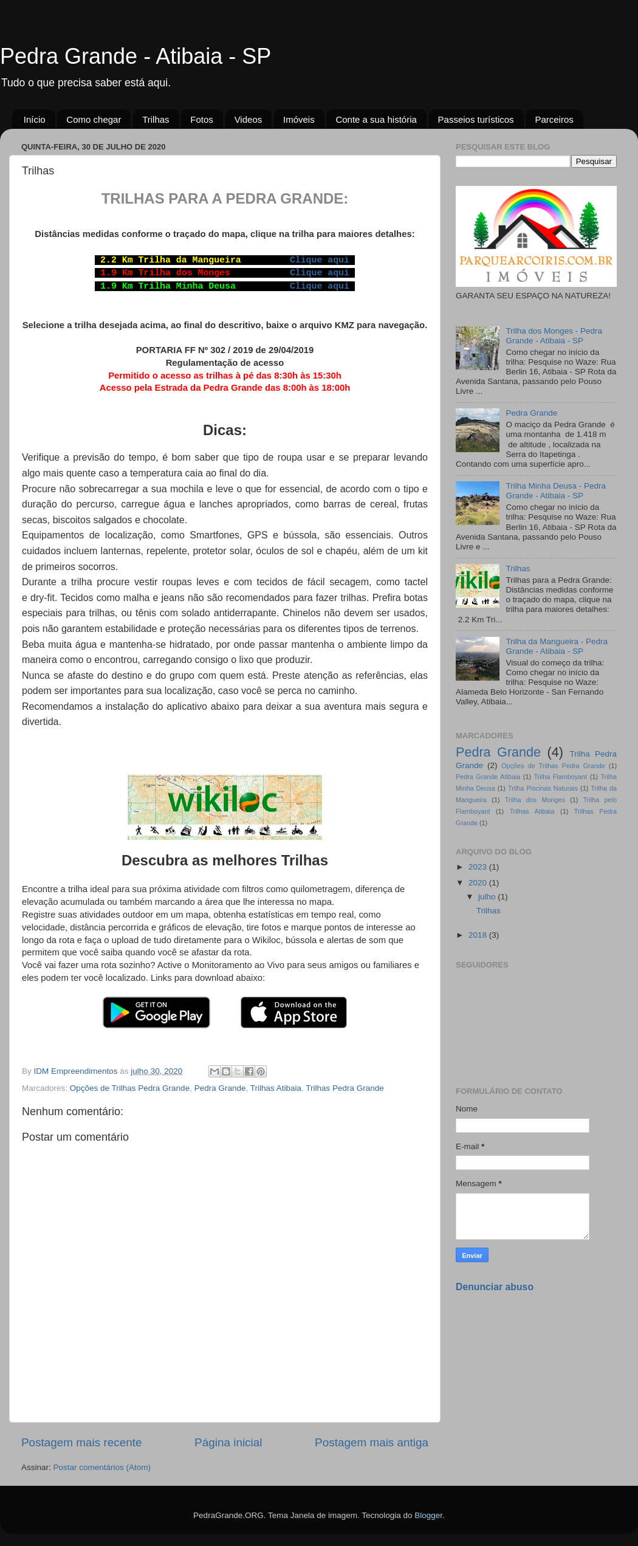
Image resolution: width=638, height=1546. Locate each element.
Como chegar (93, 119)
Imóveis (299, 119)
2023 (478, 866)
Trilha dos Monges (535, 799)
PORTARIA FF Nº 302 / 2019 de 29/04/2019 (225, 350)
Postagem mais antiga (371, 1442)
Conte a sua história (375, 119)
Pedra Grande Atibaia (488, 776)
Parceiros (554, 119)
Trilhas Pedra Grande (345, 1088)
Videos (248, 119)
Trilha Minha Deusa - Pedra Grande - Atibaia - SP (556, 490)
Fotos (201, 119)
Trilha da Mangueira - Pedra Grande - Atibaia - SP (557, 646)
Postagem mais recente (81, 1442)
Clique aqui (319, 260)
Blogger (428, 1515)
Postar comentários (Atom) (102, 1467)
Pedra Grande (220, 1088)
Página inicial (228, 1442)
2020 (478, 882)
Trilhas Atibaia (275, 1088)
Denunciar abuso (494, 1287)
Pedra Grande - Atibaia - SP (135, 56)
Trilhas (155, 119)
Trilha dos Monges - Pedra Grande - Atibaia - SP (554, 335)
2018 (478, 935)
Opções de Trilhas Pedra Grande (130, 1088)
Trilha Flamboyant (561, 776)
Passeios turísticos (476, 119)
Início (35, 119)
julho (488, 896)
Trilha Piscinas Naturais (543, 788)
